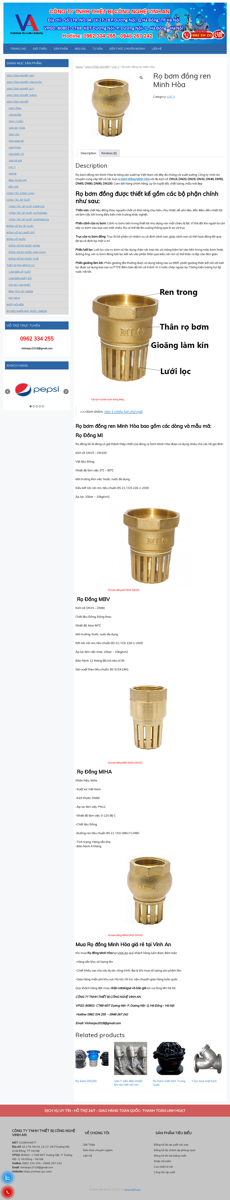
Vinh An (122, 953)
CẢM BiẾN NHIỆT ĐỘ (20, 278)
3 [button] (37, 406)
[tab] (88, 153)
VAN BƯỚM (15, 114)
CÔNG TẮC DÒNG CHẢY (20, 193)
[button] (7, 391)
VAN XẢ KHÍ (15, 160)
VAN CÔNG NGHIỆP (97, 67)
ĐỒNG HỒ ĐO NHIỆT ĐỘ (21, 232)
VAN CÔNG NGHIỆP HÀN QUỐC (24, 82)
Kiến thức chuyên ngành (98, 1150)
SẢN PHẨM (61, 48)
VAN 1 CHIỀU (16, 121)
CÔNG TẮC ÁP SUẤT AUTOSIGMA (28, 213)
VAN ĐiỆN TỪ (16, 154)
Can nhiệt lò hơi (163, 1166)
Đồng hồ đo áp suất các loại (171, 1144)
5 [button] (43, 406)
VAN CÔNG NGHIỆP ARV (20, 75)
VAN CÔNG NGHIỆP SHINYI (22, 95)
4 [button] (40, 406)
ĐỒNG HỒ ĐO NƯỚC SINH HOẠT (27, 252)
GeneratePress (132, 1189)
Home (79, 67)
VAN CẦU (14, 134)
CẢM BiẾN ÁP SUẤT (20, 271)
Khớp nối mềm (162, 1161)
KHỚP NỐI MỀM (15, 304)
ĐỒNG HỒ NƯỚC (16, 239)
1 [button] (31, 406)
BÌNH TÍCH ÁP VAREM (21, 291)
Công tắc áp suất (164, 1172)
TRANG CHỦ (18, 48)
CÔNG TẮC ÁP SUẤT (18, 199)
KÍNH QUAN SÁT (18, 180)
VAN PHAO (15, 147)
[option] (37, 390)
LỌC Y (115, 67)
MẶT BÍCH (14, 298)
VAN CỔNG (15, 108)
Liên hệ (87, 1155)
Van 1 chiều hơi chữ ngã (123, 411)
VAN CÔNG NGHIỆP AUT (20, 88)
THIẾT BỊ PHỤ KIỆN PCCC (21, 265)
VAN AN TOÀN (17, 127)
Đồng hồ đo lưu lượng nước (170, 1155)
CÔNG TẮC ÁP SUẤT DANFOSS (27, 206)
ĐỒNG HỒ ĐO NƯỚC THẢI (24, 258)
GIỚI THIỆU (40, 48)
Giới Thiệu (89, 1144)
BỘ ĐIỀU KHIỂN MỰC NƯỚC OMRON (27, 311)
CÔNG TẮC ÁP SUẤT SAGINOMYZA (29, 219)
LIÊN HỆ (157, 48)
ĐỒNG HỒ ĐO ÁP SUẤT (20, 226)
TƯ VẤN (97, 48)
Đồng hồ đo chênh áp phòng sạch (174, 1150)
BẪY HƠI (13, 186)
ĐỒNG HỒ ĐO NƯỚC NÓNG (24, 245)
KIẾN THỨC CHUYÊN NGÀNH (127, 48)
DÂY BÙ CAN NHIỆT (20, 284)
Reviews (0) (109, 153)
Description (88, 153)
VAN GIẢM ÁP (16, 141)
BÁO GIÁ (80, 48)
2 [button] (34, 406)
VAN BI (12, 173)
